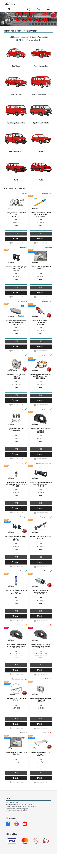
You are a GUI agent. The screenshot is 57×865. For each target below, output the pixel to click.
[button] (3, 23)
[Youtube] (27, 836)
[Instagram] (18, 836)
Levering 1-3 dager (29, 37)
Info (16, 245)
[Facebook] (10, 836)
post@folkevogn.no (22, 821)
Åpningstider (43, 37)
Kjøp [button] (16, 251)
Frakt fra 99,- (14, 37)
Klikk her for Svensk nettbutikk (29, 40)
